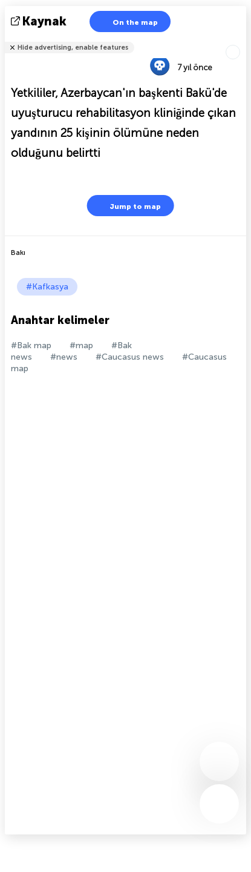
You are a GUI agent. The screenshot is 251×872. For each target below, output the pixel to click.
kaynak (40, 21)
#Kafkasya (47, 287)
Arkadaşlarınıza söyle (238, 39)
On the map (127, 21)
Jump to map (127, 205)
